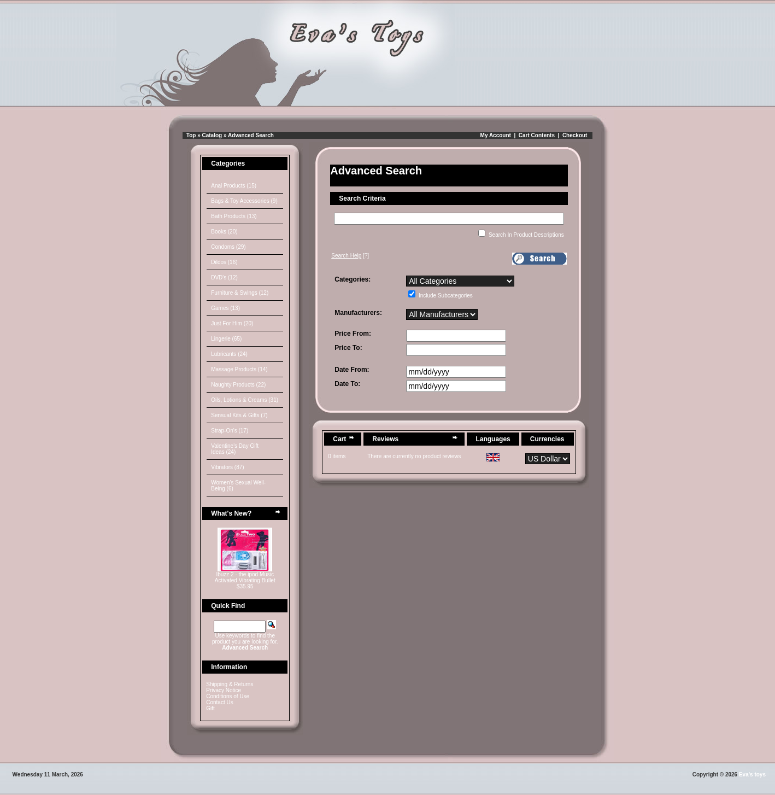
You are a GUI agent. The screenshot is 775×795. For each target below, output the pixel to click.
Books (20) (224, 232)
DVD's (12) (224, 277)
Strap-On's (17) (229, 431)
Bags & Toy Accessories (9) (244, 201)
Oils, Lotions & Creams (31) (244, 400)
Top (191, 135)
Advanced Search (251, 135)
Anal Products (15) (233, 186)
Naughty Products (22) (238, 385)
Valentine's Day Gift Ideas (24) (235, 449)
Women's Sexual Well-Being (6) (238, 486)
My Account (495, 135)
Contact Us (219, 702)
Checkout (575, 135)
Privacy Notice (223, 690)
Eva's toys (752, 774)
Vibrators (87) (227, 467)
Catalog (212, 135)
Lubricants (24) (229, 354)
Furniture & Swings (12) (239, 293)
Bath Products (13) (233, 216)
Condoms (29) (228, 247)
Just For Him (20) (232, 323)
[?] (350, 256)
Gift (210, 708)
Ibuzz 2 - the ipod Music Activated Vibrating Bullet (245, 577)
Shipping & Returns (229, 684)
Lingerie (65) (226, 339)
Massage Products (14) (239, 369)
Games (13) (225, 308)
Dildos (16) (224, 262)
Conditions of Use (227, 696)
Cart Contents (537, 135)
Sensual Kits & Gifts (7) (239, 415)
